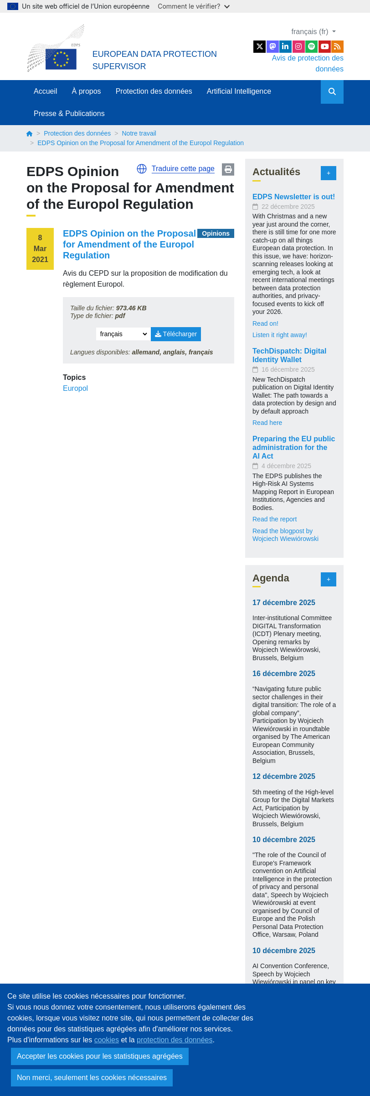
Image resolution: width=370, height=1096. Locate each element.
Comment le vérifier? (193, 6)
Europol (75, 388)
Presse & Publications (69, 113)
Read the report (274, 519)
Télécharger (176, 334)
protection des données (174, 1040)
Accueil (45, 91)
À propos (86, 91)
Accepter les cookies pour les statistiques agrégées (100, 1056)
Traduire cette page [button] (183, 168)
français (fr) (311, 31)
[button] (141, 168)
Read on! (265, 323)
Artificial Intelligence (239, 91)
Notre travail (139, 133)
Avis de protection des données (308, 63)
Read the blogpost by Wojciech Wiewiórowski (285, 535)
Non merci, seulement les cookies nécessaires (92, 1077)
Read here (267, 422)
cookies (106, 1040)
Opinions (216, 233)
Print (228, 169)
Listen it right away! (279, 334)
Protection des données (154, 91)
